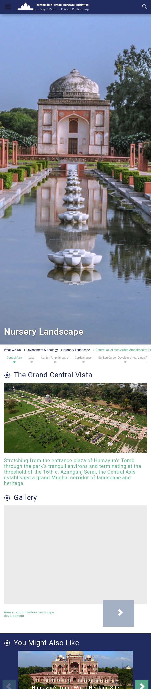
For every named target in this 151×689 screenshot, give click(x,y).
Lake (31, 357)
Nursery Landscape (76, 350)
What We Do (12, 350)
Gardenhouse (83, 357)
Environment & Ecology (42, 350)
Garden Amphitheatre (54, 357)
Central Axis (14, 357)
